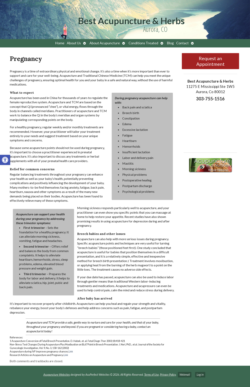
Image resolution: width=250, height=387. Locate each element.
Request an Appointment (210, 61)
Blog (170, 43)
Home (59, 43)
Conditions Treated (143, 43)
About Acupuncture (104, 43)
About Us (74, 43)
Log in (200, 374)
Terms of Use (151, 374)
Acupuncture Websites (56, 374)
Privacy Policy (168, 374)
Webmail (184, 374)
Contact (182, 43)
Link (71, 351)
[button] (5, 160)
